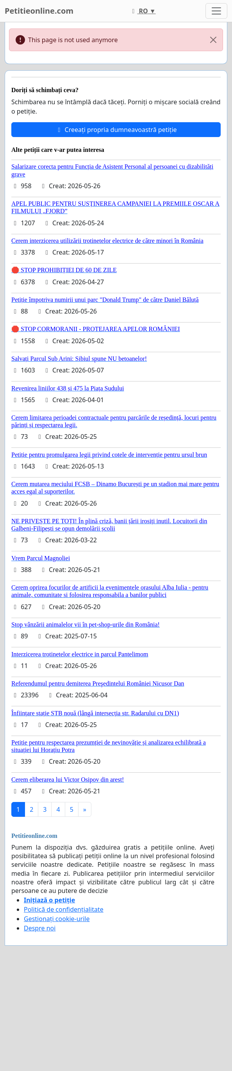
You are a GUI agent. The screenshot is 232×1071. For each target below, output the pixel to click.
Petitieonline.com (39, 10)
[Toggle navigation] (216, 11)
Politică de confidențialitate (64, 909)
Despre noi (39, 928)
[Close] (213, 40)
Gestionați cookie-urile (57, 918)
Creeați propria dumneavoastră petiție (116, 129)
